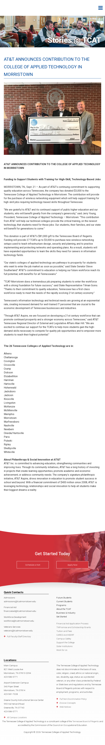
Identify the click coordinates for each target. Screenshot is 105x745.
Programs (61, 605)
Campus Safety (63, 638)
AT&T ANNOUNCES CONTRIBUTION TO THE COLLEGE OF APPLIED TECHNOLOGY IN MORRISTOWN (46, 67)
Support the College (65, 642)
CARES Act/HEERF (65, 635)
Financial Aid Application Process (72, 623)
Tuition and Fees (64, 631)
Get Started (61, 616)
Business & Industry (65, 612)
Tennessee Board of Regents (85, 721)
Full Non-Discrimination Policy (73, 699)
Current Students (64, 601)
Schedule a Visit (32, 565)
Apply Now (72, 565)
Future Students (63, 597)
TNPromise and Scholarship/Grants (73, 627)
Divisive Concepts (68, 703)
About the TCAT (63, 609)
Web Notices (65, 707)
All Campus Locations (17, 717)
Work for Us (61, 650)
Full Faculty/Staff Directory (19, 636)
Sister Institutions (64, 646)
